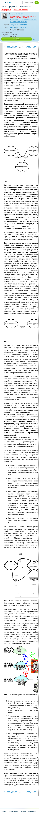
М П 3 (12, 27)
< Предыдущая (10, 47)
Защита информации (18, 25)
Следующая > (32, 47)
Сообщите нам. (25, 17)
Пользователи (25, 7)
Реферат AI (6, 10)
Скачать (16, 39)
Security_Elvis (21, 27)
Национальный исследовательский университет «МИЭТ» (23, 21)
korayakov (19, 14)
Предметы (12, 7)
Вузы (3, 7)
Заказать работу (21, 10)
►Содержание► (1, 79)
